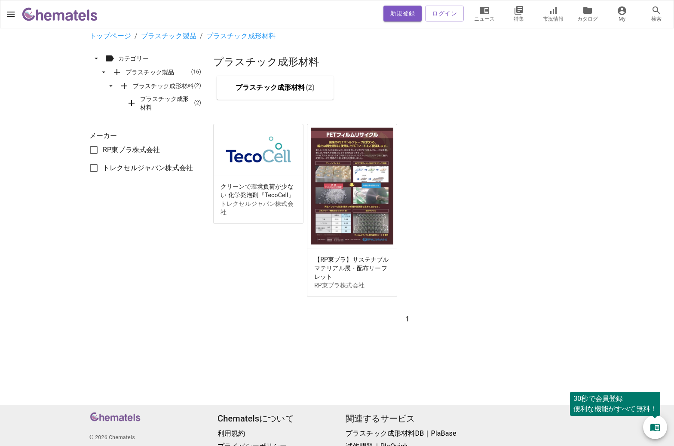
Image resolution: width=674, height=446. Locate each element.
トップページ (110, 36)
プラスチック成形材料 (241, 36)
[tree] (151, 82)
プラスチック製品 (168, 36)
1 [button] (407, 319)
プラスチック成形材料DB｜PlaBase (401, 433)
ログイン (444, 13)
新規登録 (402, 13)
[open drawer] (10, 14)
